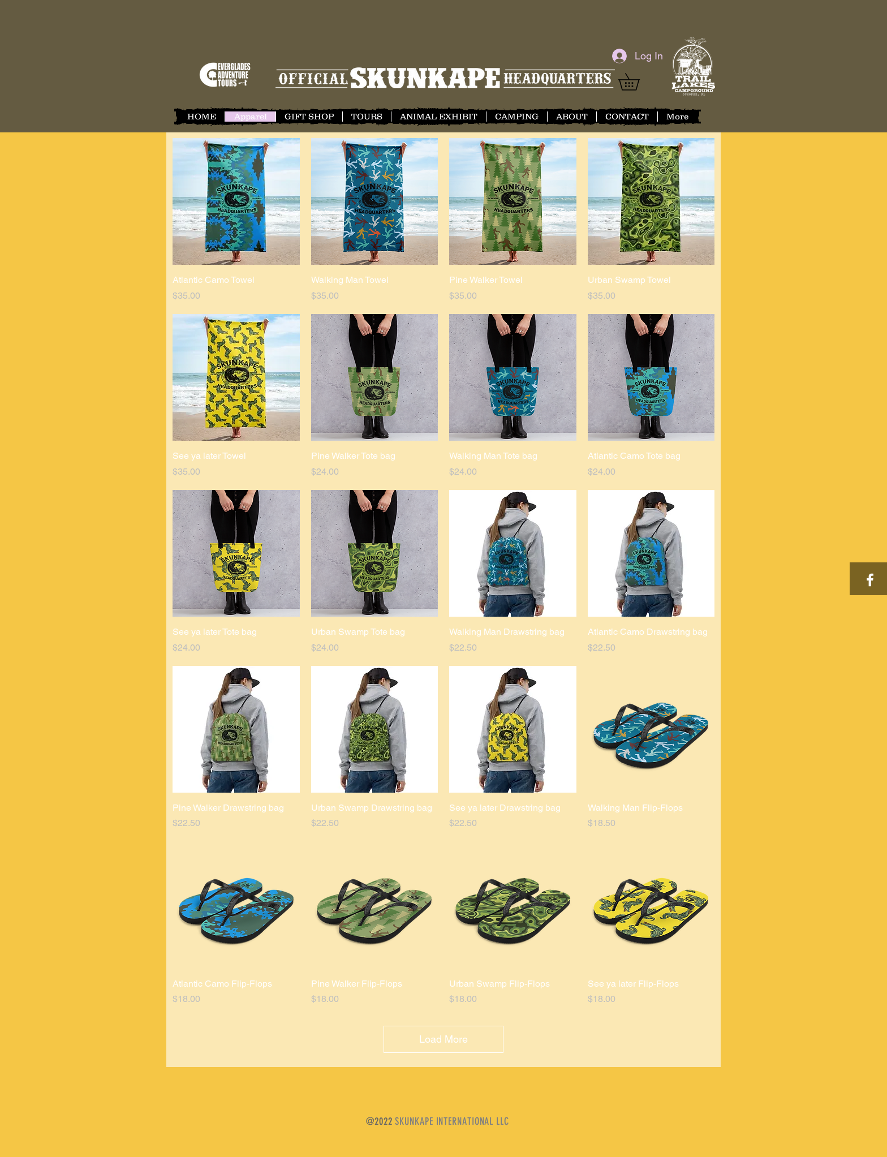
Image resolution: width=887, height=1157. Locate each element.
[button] (637, 82)
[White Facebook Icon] (870, 579)
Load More (443, 1039)
